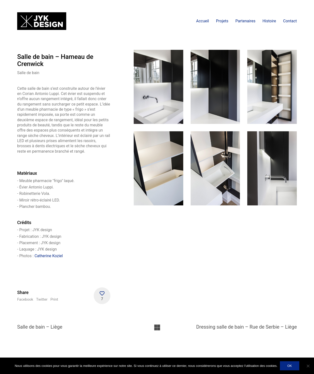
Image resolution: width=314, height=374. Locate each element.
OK (289, 366)
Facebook (25, 299)
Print (54, 299)
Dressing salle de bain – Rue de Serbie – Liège (246, 327)
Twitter (41, 299)
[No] (307, 365)
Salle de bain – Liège (39, 327)
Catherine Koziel (49, 256)
